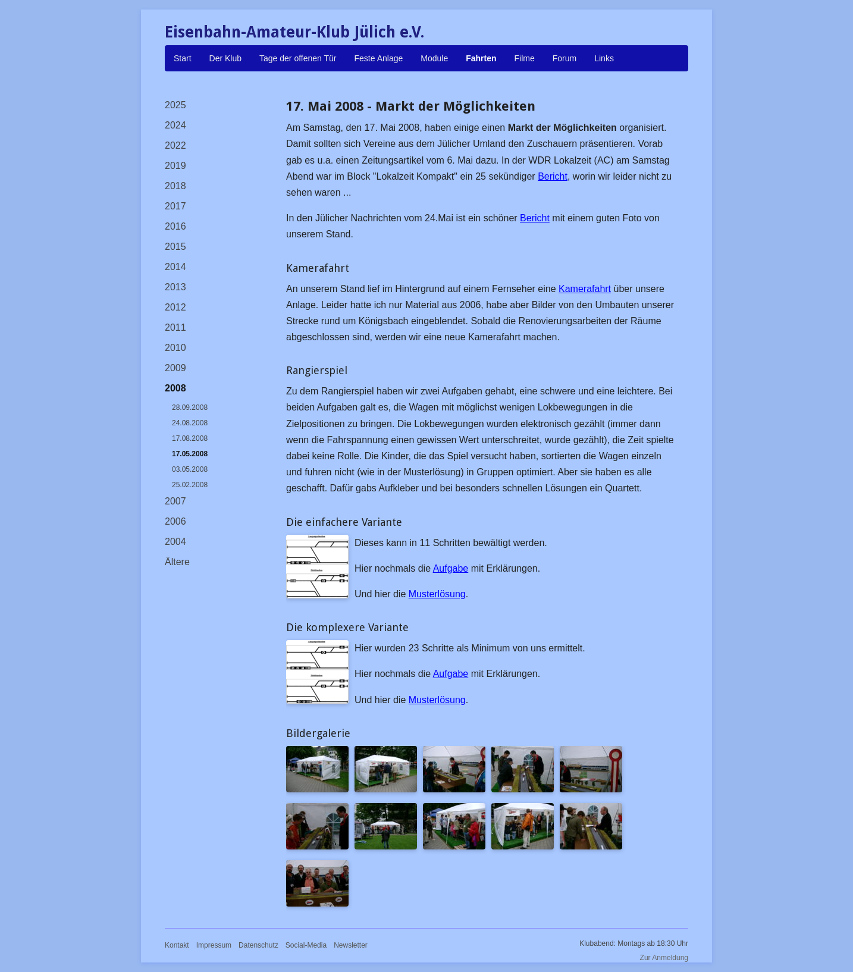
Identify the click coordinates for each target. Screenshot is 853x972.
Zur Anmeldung (664, 958)
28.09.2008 (190, 407)
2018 (175, 186)
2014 (175, 267)
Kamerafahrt (585, 289)
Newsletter (351, 945)
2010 (175, 348)
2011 (175, 327)
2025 (175, 105)
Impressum (213, 945)
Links (604, 58)
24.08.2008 (190, 423)
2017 (175, 206)
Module (434, 58)
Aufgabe (451, 568)
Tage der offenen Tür (297, 58)
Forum (564, 58)
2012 (175, 307)
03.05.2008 (190, 469)
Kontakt (177, 945)
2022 (175, 145)
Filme (525, 58)
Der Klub (225, 58)
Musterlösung (437, 594)
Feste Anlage (379, 58)
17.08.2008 (190, 438)
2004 (175, 542)
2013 (175, 287)
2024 (175, 125)
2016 (175, 226)
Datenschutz (258, 945)
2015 (175, 247)
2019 (175, 166)
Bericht (552, 176)
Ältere (177, 562)
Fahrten (481, 58)
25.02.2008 (190, 485)
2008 (175, 388)
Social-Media (306, 945)
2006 (175, 521)
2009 (175, 368)
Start (183, 58)
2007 (175, 501)
